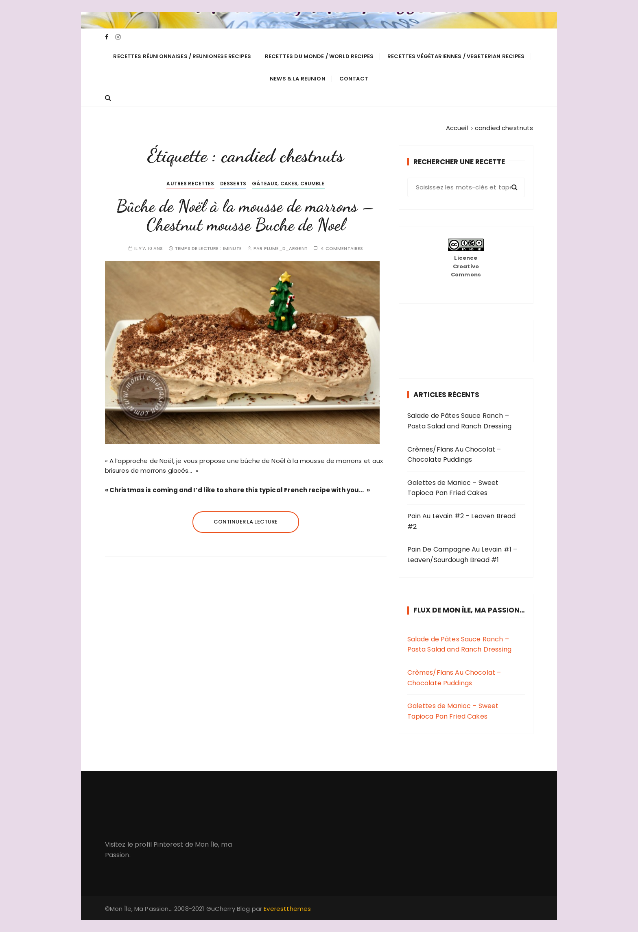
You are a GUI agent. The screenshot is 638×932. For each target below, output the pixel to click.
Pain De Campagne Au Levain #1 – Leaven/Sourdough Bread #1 (462, 555)
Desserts (233, 183)
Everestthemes (287, 908)
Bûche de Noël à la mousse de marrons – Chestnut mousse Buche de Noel (245, 215)
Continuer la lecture (246, 522)
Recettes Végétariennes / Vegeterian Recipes (455, 56)
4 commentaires (342, 248)
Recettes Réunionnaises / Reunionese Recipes (182, 56)
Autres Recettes (190, 183)
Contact (353, 79)
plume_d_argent (286, 248)
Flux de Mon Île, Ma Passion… (469, 610)
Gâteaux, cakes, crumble (288, 183)
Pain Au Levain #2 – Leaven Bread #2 (461, 521)
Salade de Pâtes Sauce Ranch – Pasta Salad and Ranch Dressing (459, 421)
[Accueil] (457, 128)
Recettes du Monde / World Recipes (319, 56)
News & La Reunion (298, 79)
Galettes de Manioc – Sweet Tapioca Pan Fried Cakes (453, 488)
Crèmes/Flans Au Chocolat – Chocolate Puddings (454, 455)
